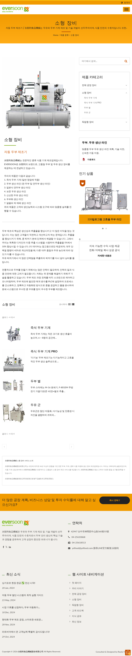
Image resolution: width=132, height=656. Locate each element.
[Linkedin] (10, 547)
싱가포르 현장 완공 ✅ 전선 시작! (18, 583)
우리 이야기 (78, 588)
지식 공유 (76, 616)
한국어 (127, 3)
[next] (71, 446)
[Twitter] (6, 547)
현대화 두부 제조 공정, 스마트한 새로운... (22, 619)
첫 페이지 (76, 582)
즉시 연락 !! (114, 500)
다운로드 (88, 159)
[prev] (4, 446)
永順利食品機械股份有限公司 (30, 651)
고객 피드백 (78, 610)
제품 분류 (64, 35)
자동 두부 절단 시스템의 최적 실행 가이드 (22, 595)
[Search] (100, 61)
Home (55, 35)
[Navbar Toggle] (126, 9)
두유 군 (36, 405)
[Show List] (73, 304)
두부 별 (36, 381)
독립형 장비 (88, 122)
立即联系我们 (48, 479)
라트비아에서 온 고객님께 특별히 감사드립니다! (26, 631)
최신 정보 (76, 621)
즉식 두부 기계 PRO (44, 351)
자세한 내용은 (104, 255)
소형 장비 (75, 35)
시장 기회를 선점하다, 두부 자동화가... (21, 607)
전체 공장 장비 (89, 85)
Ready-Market (124, 652)
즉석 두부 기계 (40, 328)
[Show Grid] (69, 304)
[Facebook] (3, 547)
